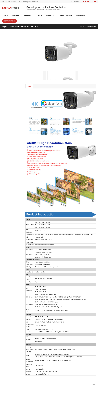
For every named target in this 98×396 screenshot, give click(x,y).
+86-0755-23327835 (10, 1)
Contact (76, 1)
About (71, 1)
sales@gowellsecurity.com (30, 1)
